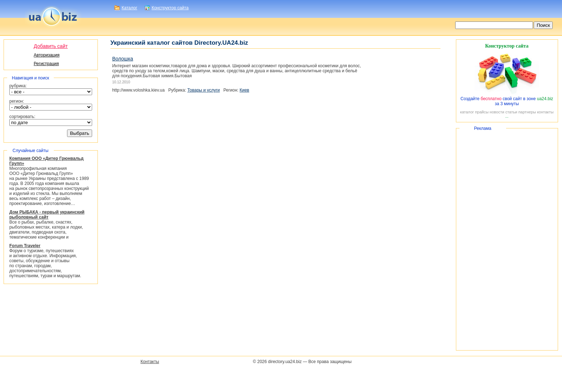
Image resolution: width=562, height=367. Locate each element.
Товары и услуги (203, 90)
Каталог (129, 7)
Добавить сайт (51, 46)
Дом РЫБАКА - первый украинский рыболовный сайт (47, 215)
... (506, 116)
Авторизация (46, 55)
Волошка (122, 59)
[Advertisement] (507, 239)
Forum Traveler (25, 245)
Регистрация (46, 63)
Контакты (149, 361)
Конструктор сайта (170, 7)
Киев (244, 90)
